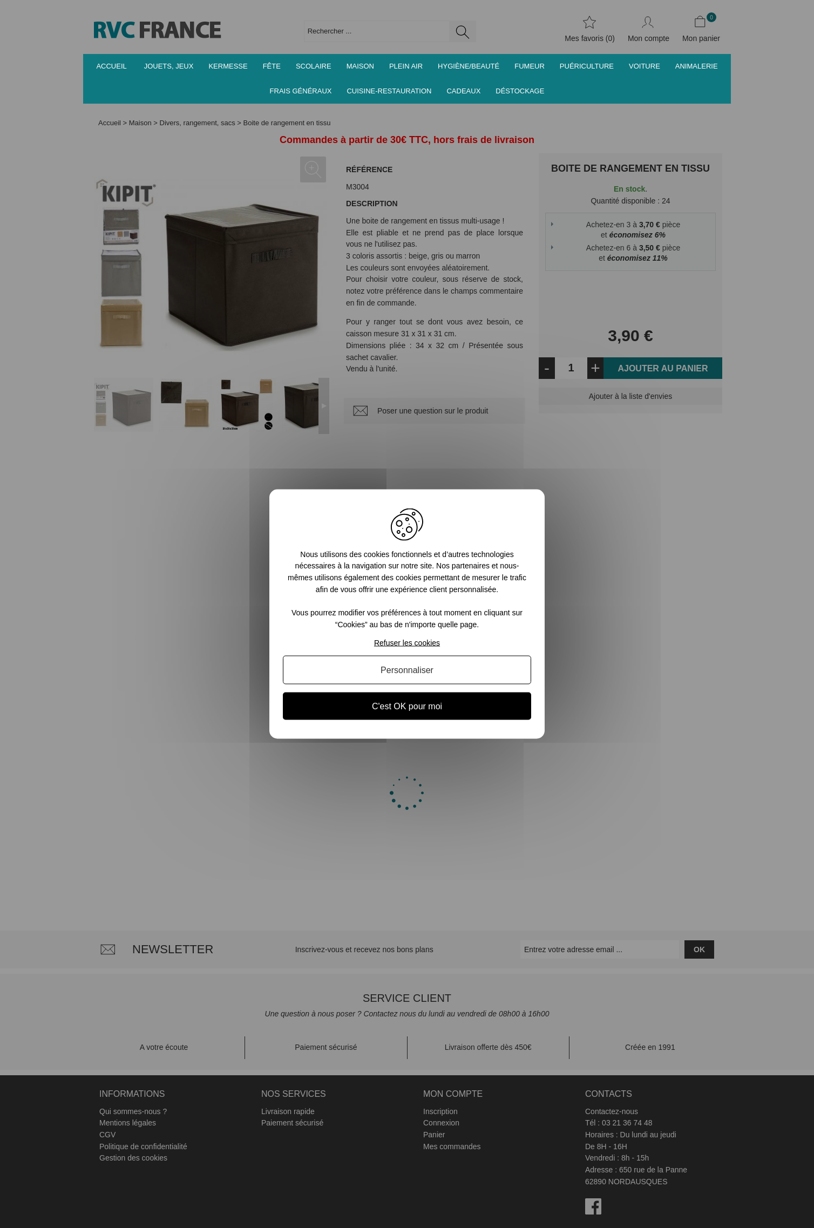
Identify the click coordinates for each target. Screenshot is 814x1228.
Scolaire (313, 66)
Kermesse (227, 66)
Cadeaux (463, 91)
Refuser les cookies (407, 643)
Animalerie (696, 66)
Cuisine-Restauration (389, 91)
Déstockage (520, 91)
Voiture (644, 66)
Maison (360, 66)
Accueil (111, 66)
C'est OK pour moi (407, 706)
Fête (272, 66)
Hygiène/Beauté (468, 66)
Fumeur (529, 66)
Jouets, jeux (169, 66)
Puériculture (587, 66)
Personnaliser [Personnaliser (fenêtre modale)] (407, 670)
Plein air (406, 66)
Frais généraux (301, 91)
